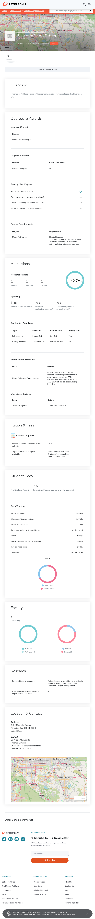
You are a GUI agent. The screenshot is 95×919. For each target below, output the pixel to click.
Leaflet (65, 15)
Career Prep (6, 890)
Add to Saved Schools (47, 70)
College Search (39, 882)
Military (5, 894)
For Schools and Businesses (12, 903)
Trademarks (69, 899)
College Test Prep (8, 882)
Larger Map (7, 48)
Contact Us (69, 886)
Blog (67, 894)
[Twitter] (4, 839)
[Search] (84, 4)
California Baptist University (35, 10)
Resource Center (40, 894)
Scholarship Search (41, 890)
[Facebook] (10, 839)
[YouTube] (16, 839)
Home (4, 10)
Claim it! (54, 43)
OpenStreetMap (78, 15)
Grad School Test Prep (10, 886)
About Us (68, 882)
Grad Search (38, 886)
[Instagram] (23, 839)
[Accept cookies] (85, 913)
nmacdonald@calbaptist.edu (29, 745)
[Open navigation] (89, 4)
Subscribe (50, 860)
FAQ (66, 890)
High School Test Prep (10, 899)
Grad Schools (15, 10)
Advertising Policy (72, 903)
